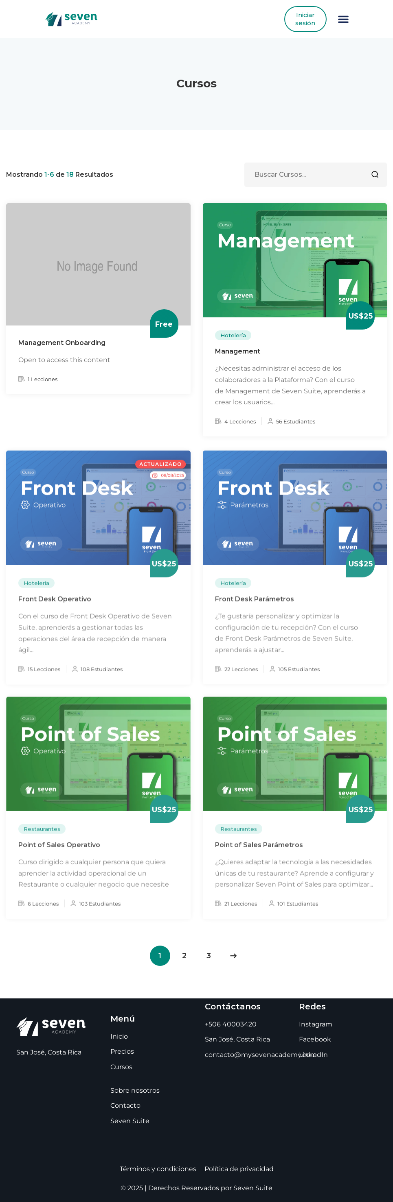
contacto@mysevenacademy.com (261, 1055)
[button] (343, 19)
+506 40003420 (231, 1024)
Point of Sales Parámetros (259, 852)
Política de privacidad (239, 1169)
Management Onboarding (61, 343)
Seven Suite (129, 1121)
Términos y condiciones (158, 1169)
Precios (122, 1051)
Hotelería (233, 335)
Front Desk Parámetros (254, 606)
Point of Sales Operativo (59, 852)
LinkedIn (313, 1055)
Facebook (315, 1039)
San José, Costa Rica (237, 1039)
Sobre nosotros (135, 1090)
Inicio (119, 1036)
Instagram (315, 1024)
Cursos (121, 1067)
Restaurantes (42, 836)
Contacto (125, 1105)
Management (237, 352)
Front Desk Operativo (54, 606)
